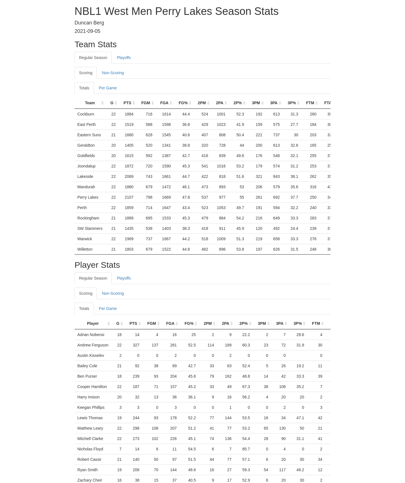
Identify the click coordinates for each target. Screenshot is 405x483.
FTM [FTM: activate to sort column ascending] (310, 103)
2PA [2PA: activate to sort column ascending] (219, 103)
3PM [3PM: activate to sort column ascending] (256, 103)
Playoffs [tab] (124, 57)
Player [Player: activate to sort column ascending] (93, 323)
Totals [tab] (84, 88)
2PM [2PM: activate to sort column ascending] (202, 103)
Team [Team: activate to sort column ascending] (90, 103)
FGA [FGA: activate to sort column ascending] (164, 103)
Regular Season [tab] (93, 57)
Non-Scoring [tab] (113, 73)
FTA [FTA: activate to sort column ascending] (328, 103)
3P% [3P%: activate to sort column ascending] (292, 103)
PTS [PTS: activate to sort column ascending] (127, 103)
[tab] (140, 275)
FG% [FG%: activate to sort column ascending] (183, 103)
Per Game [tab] (108, 88)
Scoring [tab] (85, 73)
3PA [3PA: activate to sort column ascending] (274, 103)
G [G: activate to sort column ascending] (111, 103)
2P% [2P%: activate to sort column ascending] (237, 103)
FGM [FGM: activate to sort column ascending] (145, 103)
